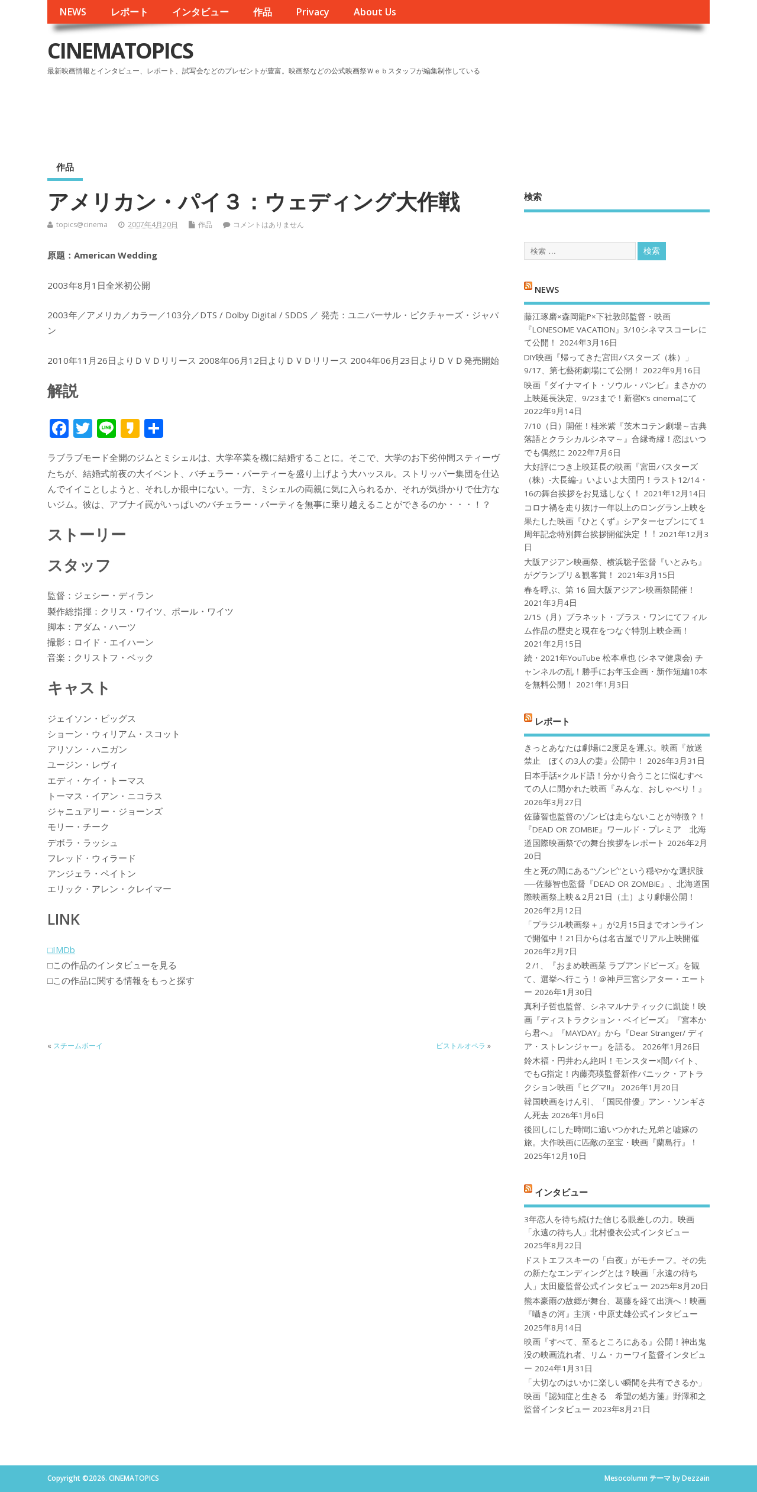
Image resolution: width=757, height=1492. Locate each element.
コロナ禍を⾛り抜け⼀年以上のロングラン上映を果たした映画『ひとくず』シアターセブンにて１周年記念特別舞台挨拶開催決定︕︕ (615, 521)
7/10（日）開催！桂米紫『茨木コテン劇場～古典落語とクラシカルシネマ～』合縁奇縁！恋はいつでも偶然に (615, 439)
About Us (375, 11)
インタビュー (200, 11)
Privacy (312, 11)
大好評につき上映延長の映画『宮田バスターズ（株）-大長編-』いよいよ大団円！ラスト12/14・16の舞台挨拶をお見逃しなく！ (616, 480)
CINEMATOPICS (120, 50)
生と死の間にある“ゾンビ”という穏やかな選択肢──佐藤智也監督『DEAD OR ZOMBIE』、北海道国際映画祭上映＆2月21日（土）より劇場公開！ (616, 884)
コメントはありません (268, 224)
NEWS (72, 11)
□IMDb (61, 949)
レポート (129, 11)
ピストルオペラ (461, 1046)
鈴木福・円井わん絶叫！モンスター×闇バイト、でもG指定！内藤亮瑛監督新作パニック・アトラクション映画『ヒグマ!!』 (614, 1074)
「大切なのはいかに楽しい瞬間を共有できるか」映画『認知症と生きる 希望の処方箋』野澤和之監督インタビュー (615, 1396)
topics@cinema (82, 224)
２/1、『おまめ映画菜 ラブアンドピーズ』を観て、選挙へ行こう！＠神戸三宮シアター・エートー (615, 978)
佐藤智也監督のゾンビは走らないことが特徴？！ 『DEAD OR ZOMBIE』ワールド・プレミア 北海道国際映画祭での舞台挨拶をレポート (615, 829)
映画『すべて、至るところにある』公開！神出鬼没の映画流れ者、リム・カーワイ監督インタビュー (615, 1355)
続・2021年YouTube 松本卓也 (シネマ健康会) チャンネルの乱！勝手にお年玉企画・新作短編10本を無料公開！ (615, 671)
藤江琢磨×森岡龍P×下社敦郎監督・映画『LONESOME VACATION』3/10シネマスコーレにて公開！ (615, 329)
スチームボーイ (78, 1046)
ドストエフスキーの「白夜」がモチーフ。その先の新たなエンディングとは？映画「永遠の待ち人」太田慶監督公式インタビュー (615, 1273)
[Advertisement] (484, 111)
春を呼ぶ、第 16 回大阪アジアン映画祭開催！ (609, 589)
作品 (262, 11)
